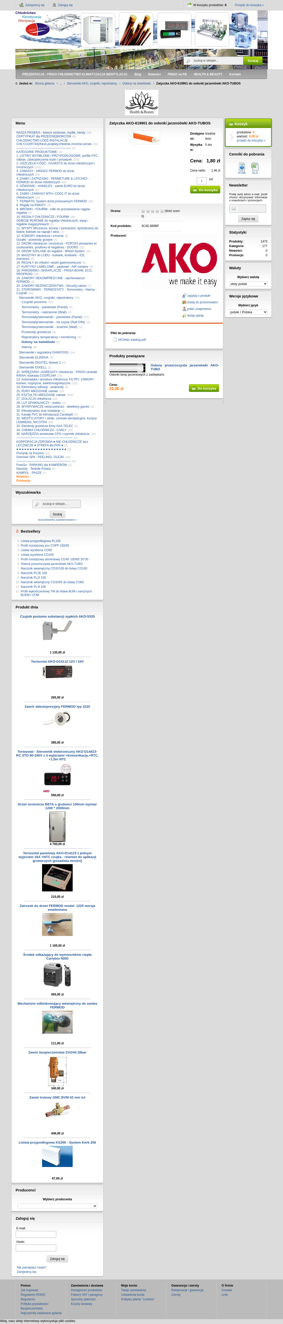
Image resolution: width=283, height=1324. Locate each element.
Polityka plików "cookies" (138, 1299)
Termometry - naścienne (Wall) (44, 312)
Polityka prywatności (34, 1304)
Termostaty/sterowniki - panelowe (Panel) (51, 317)
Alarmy (26, 347)
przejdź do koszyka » (251, 140)
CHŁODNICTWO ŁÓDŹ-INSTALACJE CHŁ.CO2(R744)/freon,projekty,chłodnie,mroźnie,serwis (54, 142)
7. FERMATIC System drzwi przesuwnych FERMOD (51, 201)
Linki (225, 1295)
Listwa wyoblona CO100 (37, 555)
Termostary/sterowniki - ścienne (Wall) (49, 327)
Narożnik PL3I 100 (33, 587)
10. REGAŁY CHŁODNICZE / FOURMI (42, 217)
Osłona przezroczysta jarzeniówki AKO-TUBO (52, 564)
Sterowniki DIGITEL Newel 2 (40, 362)
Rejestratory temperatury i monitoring (48, 337)
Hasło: (20, 1242)
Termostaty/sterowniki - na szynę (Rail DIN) (53, 322)
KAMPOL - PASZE (29, 473)
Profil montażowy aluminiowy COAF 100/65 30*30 (54, 559)
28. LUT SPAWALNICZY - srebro (38, 403)
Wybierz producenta (57, 1199)
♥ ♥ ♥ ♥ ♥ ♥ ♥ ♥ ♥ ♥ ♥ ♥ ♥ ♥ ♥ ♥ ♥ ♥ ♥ (41, 449)
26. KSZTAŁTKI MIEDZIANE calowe (41, 395)
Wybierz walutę (248, 277)
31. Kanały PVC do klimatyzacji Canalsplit (44, 414)
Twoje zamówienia (133, 1290)
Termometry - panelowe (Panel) (44, 307)
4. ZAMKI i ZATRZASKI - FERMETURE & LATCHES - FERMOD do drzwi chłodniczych (52, 180)
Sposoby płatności (83, 1299)
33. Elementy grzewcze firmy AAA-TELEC (44, 426)
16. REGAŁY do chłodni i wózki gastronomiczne (48, 262)
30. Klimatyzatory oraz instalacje (38, 410)
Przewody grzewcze (36, 332)
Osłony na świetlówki (38, 342)
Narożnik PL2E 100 (34, 573)
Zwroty (176, 1295)
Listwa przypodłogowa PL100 (40, 541)
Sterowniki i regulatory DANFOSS (43, 352)
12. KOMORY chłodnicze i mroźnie (39, 236)
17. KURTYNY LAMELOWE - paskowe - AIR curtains (52, 266)
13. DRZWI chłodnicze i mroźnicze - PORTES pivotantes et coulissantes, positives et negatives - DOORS (56, 245)
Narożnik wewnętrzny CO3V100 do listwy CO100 (54, 568)
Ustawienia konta (132, 1295)
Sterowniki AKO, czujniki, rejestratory (46, 298)
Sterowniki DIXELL (32, 367)
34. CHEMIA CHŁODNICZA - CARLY (41, 430)
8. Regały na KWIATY (31, 205)
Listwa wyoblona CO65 (36, 550)
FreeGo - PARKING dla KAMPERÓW (41, 465)
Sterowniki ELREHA (33, 357)
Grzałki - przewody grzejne (34, 239)
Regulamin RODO (33, 1295)
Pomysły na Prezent (30, 453)
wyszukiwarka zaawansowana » (203, 67)
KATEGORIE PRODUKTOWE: (37, 152)
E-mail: (21, 1228)
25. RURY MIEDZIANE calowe (37, 391)
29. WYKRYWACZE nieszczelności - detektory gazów (52, 406)
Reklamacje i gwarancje (187, 1290)
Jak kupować (29, 1290)
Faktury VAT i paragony (86, 1295)
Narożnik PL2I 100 (33, 577)
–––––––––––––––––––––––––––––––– (43, 148)
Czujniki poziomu (33, 302)
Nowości (22, 476)
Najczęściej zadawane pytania (41, 1313)
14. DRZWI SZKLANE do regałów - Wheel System (50, 251)
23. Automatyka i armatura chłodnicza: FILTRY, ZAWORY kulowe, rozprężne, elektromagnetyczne (55, 381)
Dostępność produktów (86, 1290)
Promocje (23, 480)
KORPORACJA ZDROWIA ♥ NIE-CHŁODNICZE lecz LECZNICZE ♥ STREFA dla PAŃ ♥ (52, 443)
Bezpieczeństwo (32, 1308)
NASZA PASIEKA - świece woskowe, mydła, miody (50, 132)
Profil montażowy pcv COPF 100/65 (45, 545)
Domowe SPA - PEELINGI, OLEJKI (40, 457)
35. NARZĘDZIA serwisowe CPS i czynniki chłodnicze (52, 434)
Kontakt (227, 1290)
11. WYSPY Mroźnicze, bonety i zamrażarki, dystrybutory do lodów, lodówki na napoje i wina (57, 230)
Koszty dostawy (81, 1304)
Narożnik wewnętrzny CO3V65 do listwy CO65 (52, 582)
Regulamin (28, 1299)
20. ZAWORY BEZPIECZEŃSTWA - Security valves (51, 286)
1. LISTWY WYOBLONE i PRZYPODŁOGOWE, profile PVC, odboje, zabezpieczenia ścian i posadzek (57, 157)
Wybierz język (248, 305)
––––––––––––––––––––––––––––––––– (44, 437)
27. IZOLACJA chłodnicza (33, 399)
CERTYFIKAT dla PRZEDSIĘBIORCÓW (43, 136)
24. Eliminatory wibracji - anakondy (39, 387)
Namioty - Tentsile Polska (33, 469)
